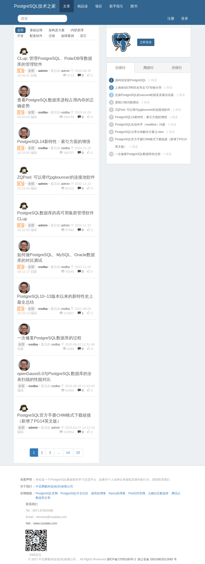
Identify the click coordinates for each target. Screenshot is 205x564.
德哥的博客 (98, 493)
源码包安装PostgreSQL (130, 80)
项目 (98, 6)
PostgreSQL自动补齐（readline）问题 (140, 124)
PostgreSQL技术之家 (35, 6)
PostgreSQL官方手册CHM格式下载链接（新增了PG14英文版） (151, 143)
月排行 (177, 68)
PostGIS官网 (136, 493)
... (58, 452)
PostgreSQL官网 (47, 493)
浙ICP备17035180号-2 (121, 559)
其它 (83, 36)
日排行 (120, 68)
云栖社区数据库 (158, 493)
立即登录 (146, 42)
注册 (170, 18)
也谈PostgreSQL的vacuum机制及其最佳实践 (144, 95)
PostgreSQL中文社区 (74, 493)
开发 (20, 36)
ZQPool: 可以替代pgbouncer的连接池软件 (56, 177)
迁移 (52, 36)
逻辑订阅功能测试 (127, 102)
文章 (66, 6)
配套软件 (36, 36)
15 (78, 452)
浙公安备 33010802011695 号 (157, 559)
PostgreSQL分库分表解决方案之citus (139, 132)
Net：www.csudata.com (41, 523)
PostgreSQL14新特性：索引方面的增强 (53, 141)
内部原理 (77, 30)
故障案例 (67, 36)
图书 (134, 6)
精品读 (82, 6)
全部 (20, 30)
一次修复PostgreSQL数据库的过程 (49, 338)
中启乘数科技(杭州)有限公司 (54, 486)
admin (65, 71)
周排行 (148, 68)
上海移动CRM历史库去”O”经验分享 (138, 87)
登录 (184, 18)
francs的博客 (117, 493)
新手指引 (116, 6)
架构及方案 (57, 30)
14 (68, 452)
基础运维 (36, 30)
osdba (65, 112)
